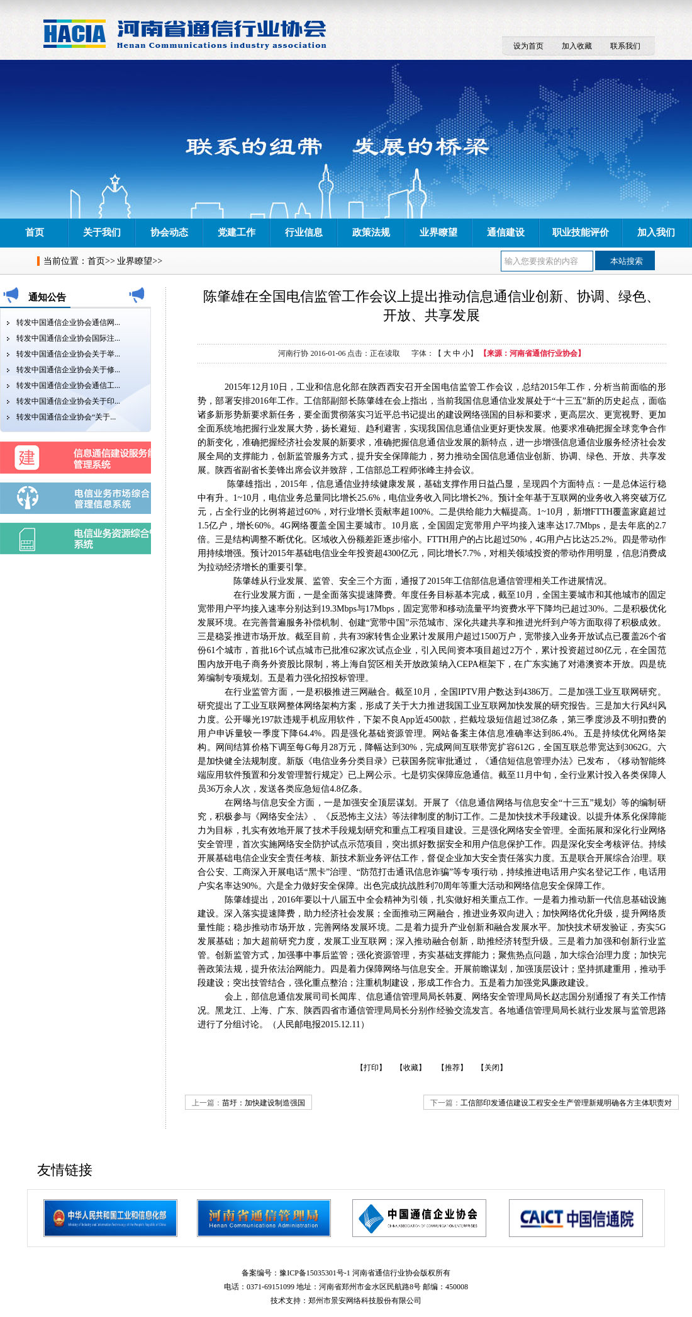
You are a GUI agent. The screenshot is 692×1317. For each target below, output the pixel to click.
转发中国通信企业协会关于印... (68, 401)
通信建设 (506, 232)
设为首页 (528, 46)
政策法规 (371, 232)
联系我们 (625, 46)
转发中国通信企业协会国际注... (68, 338)
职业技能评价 (580, 232)
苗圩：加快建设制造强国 (263, 1102)
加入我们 (656, 232)
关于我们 (102, 232)
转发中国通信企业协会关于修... (68, 369)
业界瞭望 (438, 232)
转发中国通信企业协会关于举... (68, 354)
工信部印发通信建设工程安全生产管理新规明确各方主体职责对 (566, 1102)
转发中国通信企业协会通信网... (68, 322)
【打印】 (371, 1067)
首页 (34, 232)
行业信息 (304, 232)
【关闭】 (492, 1067)
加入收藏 (577, 46)
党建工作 (236, 232)
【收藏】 (411, 1067)
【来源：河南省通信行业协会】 (532, 353)
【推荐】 (452, 1067)
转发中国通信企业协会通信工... (68, 385)
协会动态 (169, 232)
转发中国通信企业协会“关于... (66, 417)
